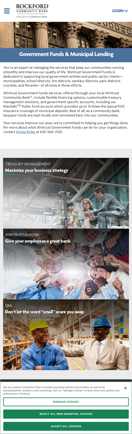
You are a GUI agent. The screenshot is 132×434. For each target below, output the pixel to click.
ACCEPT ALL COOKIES (66, 426)
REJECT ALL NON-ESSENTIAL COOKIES (66, 413)
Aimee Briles (25, 132)
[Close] (125, 388)
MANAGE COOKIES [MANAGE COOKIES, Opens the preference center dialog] (66, 401)
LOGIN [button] (120, 11)
